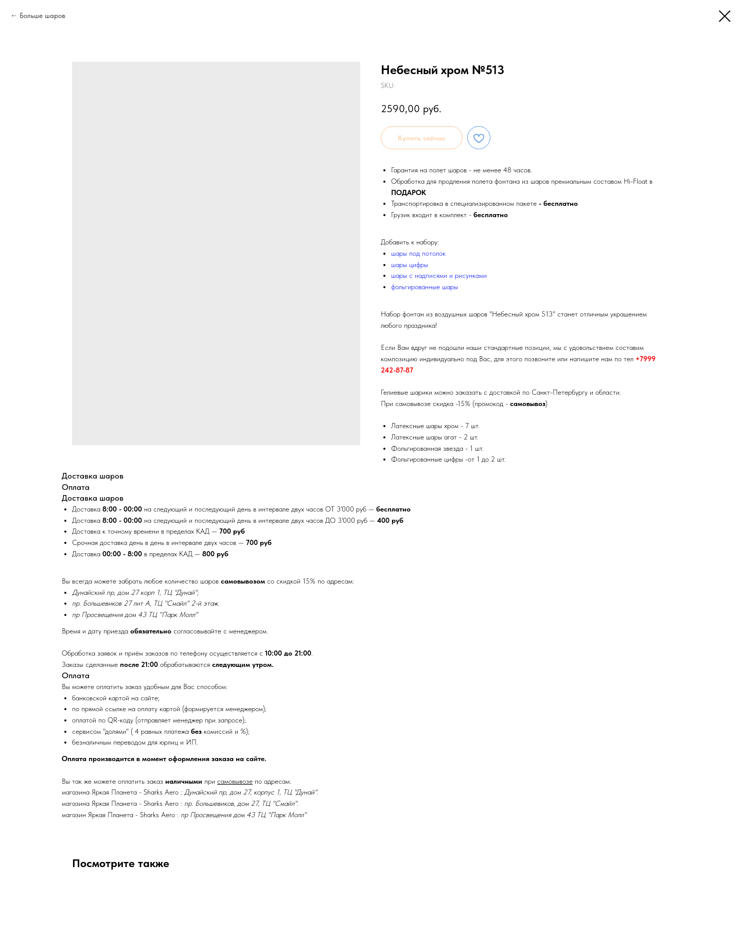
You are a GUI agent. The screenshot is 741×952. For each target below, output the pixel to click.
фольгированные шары (424, 287)
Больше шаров (42, 15)
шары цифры (409, 264)
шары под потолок (418, 253)
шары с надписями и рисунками (439, 275)
